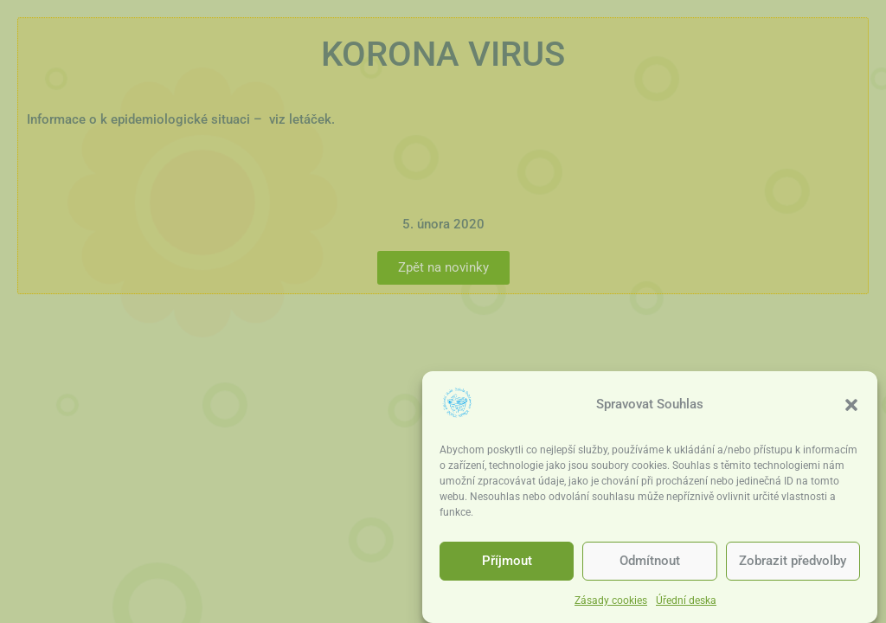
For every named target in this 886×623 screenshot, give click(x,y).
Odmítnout (650, 563)
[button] (851, 406)
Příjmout (507, 563)
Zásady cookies (611, 603)
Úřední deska (686, 603)
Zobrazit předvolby (792, 563)
